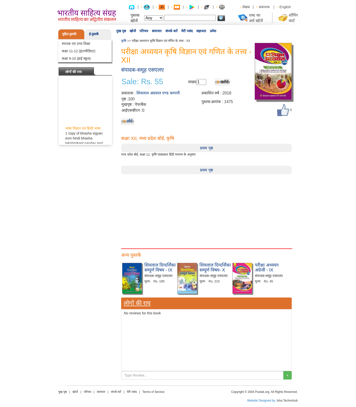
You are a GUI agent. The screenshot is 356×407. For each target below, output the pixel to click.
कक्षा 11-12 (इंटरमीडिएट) (78, 51)
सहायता (201, 31)
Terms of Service (153, 392)
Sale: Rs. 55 (142, 82)
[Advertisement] (206, 209)
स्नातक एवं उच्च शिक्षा (76, 44)
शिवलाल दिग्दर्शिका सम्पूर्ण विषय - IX (160, 267)
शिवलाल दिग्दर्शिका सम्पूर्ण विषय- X (215, 267)
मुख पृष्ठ (121, 31)
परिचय (143, 31)
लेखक (246, 7)
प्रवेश (213, 31)
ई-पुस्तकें (94, 34)
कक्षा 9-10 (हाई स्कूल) (76, 58)
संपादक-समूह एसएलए (142, 70)
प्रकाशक (264, 7)
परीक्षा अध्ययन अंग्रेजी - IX (267, 267)
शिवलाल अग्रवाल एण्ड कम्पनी (157, 93)
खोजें (133, 31)
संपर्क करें (171, 31)
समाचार (157, 31)
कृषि (123, 41)
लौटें (130, 121)
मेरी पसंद (187, 31)
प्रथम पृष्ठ (206, 148)
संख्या (192, 82)
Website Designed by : (262, 400)
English (285, 7)
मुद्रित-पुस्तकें (69, 34)
